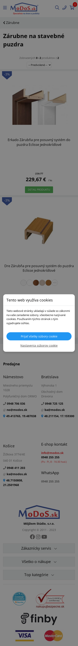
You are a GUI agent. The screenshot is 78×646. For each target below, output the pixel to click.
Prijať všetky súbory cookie (39, 336)
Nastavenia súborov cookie (39, 345)
